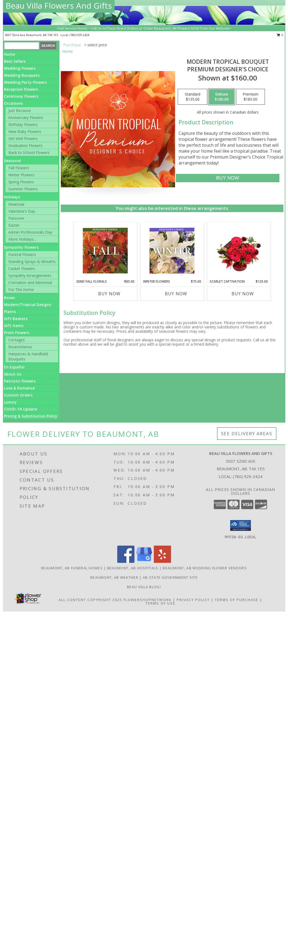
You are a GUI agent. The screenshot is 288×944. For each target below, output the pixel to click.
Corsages (16, 339)
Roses (9, 297)
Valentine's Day (21, 211)
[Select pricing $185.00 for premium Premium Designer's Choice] (250, 97)
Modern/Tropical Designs (27, 304)
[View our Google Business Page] (144, 561)
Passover (16, 218)
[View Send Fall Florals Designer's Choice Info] (105, 250)
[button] (240, 525)
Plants (10, 311)
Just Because (19, 110)
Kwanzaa (16, 204)
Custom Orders (18, 395)
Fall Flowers (18, 167)
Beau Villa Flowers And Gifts (59, 5)
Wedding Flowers (19, 68)
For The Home (21, 289)
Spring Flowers (21, 181)
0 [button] (280, 35)
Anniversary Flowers (25, 117)
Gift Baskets (15, 318)
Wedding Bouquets (22, 75)
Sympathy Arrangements (29, 275)
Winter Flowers (21, 174)
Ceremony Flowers (21, 96)
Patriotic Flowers (19, 381)
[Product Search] (21, 45)
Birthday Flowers (23, 124)
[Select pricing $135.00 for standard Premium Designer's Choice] (192, 97)
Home (9, 54)
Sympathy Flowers (21, 247)
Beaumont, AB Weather (114, 577)
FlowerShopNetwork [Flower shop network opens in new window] (147, 599)
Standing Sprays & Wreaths (32, 261)
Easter (13, 225)
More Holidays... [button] (22, 239)
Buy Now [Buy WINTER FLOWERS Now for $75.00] (176, 294)
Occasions (13, 103)
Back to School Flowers (28, 152)
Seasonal (12, 160)
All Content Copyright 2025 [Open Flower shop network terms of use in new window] (90, 599)
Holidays (12, 196)
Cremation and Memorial (30, 282)
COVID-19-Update (20, 409)
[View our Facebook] (125, 561)
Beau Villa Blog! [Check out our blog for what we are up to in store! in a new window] (144, 586)
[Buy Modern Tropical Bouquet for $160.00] (227, 178)
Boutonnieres (20, 346)
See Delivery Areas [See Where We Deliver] (246, 433)
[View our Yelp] (162, 561)
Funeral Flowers (22, 254)
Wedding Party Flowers (25, 82)
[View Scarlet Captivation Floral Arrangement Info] (238, 250)
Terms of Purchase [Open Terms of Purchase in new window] (236, 599)
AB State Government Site (170, 577)
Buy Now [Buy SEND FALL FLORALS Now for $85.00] (109, 294)
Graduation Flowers (25, 145)
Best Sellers (15, 61)
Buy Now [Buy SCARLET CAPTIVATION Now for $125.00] (243, 294)
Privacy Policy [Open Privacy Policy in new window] (193, 599)
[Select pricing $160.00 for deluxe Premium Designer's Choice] (221, 97)
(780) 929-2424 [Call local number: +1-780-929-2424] (79, 35)
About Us (12, 374)
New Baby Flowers (24, 131)
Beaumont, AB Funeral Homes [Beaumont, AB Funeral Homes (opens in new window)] (72, 568)
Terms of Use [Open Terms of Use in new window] (160, 603)
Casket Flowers (21, 268)
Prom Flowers (16, 332)
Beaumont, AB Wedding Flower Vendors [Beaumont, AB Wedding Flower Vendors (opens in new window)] (205, 568)
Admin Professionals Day (30, 232)
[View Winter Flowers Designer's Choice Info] (172, 250)
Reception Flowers (21, 89)
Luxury (10, 402)
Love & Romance (19, 388)
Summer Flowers (23, 188)
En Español (14, 367)
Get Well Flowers (23, 138)
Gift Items (13, 325)
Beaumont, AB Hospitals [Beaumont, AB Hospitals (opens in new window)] (132, 568)
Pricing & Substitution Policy (30, 416)
